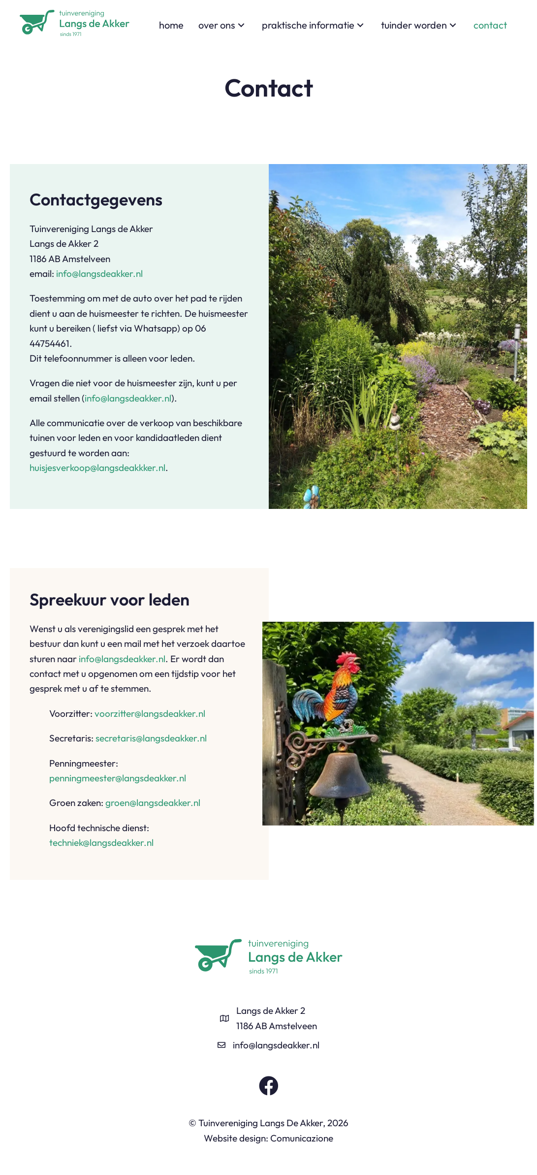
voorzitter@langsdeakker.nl (150, 713)
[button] (241, 25)
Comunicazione (301, 1138)
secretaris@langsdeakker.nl (151, 738)
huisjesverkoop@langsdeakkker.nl (97, 467)
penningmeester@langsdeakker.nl (117, 778)
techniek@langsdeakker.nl (101, 842)
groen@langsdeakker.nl (152, 802)
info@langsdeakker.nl (99, 273)
